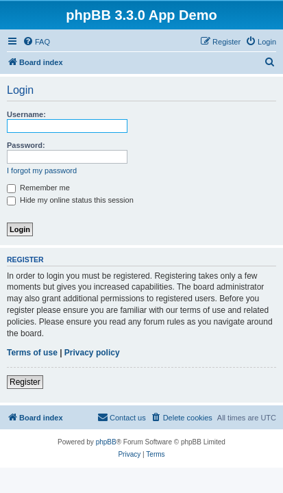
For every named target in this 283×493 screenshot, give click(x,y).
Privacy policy (92, 352)
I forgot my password (42, 170)
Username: (26, 114)
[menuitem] (36, 42)
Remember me (38, 188)
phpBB (106, 442)
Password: (26, 145)
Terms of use (32, 352)
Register (25, 382)
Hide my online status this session (70, 200)
